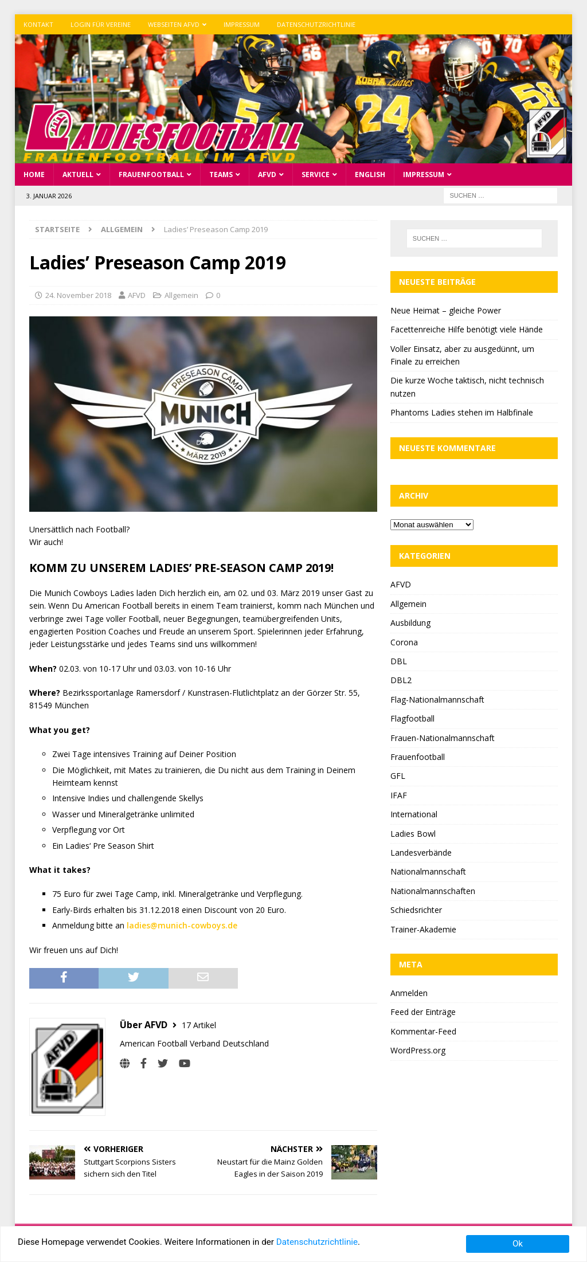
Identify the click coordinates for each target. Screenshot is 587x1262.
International (413, 814)
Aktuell (77, 174)
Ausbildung (410, 622)
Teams (221, 174)
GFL (397, 775)
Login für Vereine (101, 24)
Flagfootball (412, 718)
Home (34, 174)
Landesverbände (421, 852)
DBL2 (401, 680)
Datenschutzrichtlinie (316, 24)
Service (316, 174)
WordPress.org (417, 1050)
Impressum (242, 24)
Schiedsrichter (416, 909)
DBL (398, 661)
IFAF (398, 795)
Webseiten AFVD (173, 24)
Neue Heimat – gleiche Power (445, 310)
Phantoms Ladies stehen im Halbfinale (461, 412)
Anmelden (409, 992)
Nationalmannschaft (428, 871)
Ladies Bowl (413, 833)
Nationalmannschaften (432, 890)
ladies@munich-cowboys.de (182, 925)
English (370, 174)
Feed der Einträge (423, 1011)
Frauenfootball (151, 174)
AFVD (267, 174)
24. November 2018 (78, 295)
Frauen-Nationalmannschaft (442, 737)
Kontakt (38, 24)
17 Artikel (199, 1024)
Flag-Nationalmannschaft (437, 699)
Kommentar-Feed (423, 1031)
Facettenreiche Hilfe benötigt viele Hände (466, 329)
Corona (404, 642)
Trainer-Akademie (423, 928)
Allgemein (181, 295)
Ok (517, 1244)
